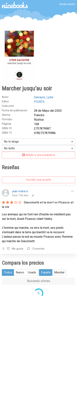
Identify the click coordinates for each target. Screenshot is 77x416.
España (45, 272)
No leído (9, 148)
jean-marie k (20, 191)
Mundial (59, 272)
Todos (8, 272)
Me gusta (15, 248)
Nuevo (20, 272)
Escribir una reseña (38, 179)
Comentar (36, 248)
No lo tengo (11, 141)
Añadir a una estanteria (38, 155)
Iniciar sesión (67, 4)
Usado (32, 272)
